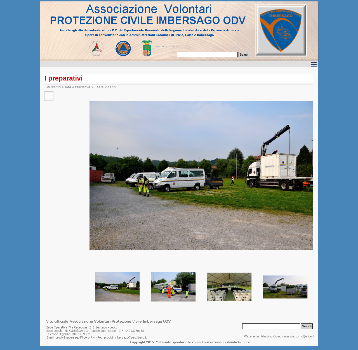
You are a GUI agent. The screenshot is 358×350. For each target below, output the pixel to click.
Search (244, 54)
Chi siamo (52, 87)
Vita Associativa (77, 87)
